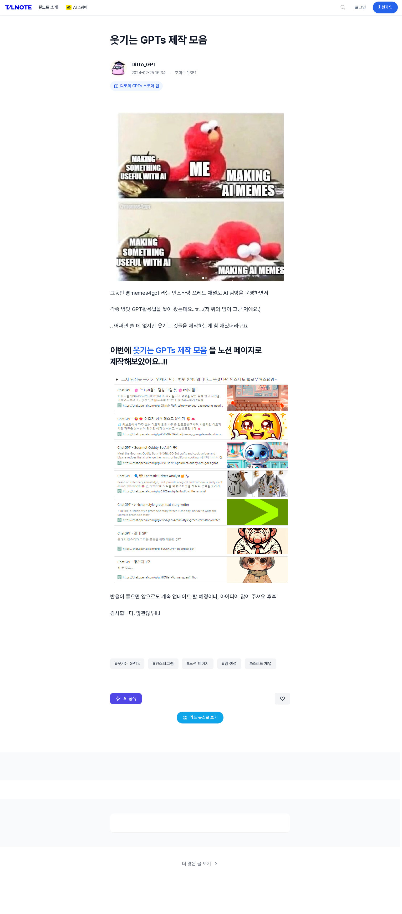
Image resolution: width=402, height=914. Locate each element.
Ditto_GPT (143, 64)
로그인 (360, 7)
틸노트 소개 (48, 7)
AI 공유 (126, 699)
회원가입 (385, 7)
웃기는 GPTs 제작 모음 (170, 351)
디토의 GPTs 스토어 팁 (136, 85)
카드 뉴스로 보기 (199, 717)
